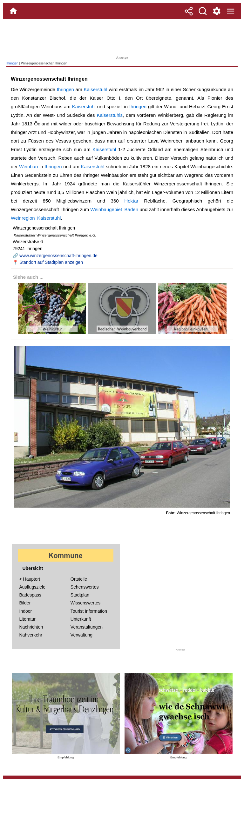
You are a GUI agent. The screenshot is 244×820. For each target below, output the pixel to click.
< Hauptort (29, 579)
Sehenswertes (85, 587)
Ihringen (12, 63)
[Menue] (231, 11)
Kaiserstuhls (110, 115)
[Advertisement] (122, 36)
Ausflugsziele (32, 587)
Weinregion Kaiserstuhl (36, 218)
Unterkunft (81, 619)
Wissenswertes (85, 602)
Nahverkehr (30, 634)
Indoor (25, 611)
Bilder (25, 602)
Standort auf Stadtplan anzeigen (51, 262)
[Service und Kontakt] (217, 11)
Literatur (27, 619)
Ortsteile (79, 579)
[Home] (13, 11)
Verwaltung (81, 634)
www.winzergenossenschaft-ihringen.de (58, 255)
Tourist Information (89, 611)
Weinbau (28, 166)
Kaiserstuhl (95, 89)
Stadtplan (80, 594)
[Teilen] (189, 11)
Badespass (30, 594)
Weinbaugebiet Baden (114, 209)
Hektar (131, 200)
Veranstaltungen (87, 627)
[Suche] (203, 11)
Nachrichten (31, 627)
